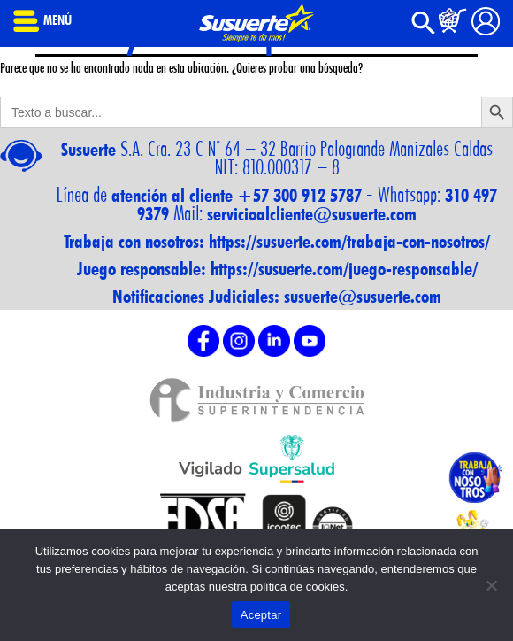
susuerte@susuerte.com (362, 296)
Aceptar (261, 615)
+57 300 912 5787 (299, 195)
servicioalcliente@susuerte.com (312, 214)
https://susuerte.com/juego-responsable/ (344, 269)
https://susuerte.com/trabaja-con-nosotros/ (349, 241)
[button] (423, 29)
